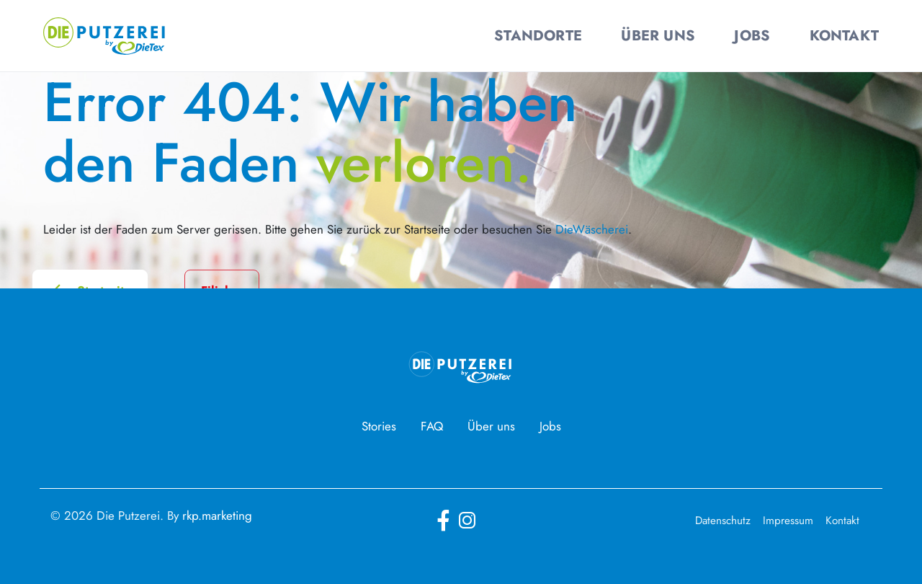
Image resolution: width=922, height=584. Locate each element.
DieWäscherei (591, 229)
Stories (379, 426)
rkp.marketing (217, 515)
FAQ (432, 426)
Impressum (788, 520)
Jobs (550, 426)
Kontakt (842, 520)
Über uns (491, 426)
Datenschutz (723, 520)
